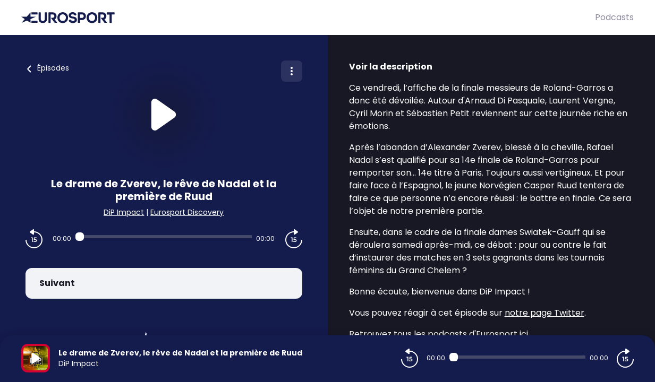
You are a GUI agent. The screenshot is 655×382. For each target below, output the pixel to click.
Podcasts (614, 17)
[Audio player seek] (163, 236)
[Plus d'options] (291, 71)
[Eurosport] (308, 17)
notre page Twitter (544, 313)
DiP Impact (124, 212)
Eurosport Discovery (187, 212)
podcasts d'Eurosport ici (478, 334)
